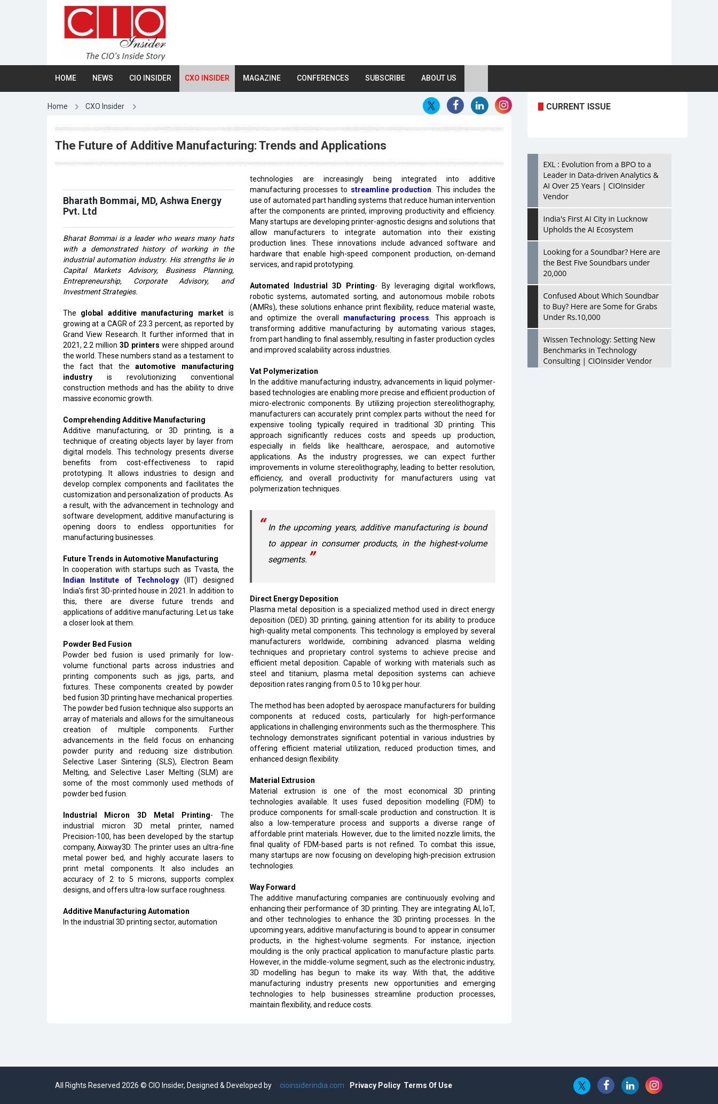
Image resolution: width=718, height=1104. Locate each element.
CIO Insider (150, 78)
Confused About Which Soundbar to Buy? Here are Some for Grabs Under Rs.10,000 (601, 306)
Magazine (262, 78)
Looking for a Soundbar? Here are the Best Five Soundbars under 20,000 (601, 262)
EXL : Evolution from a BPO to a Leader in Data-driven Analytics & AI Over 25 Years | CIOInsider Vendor (601, 180)
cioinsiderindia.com (311, 1085)
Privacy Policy (375, 1085)
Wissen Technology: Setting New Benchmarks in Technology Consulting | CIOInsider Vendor (599, 350)
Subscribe (385, 78)
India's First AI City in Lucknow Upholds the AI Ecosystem (595, 224)
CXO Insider (207, 78)
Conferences (323, 78)
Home (65, 78)
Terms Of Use (428, 1085)
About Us (438, 78)
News (102, 78)
